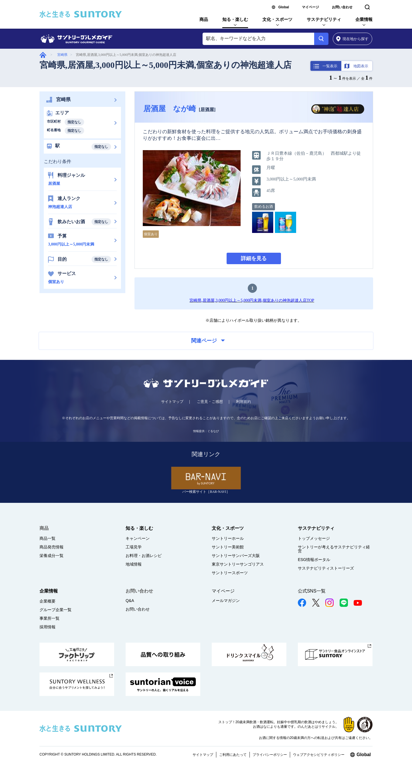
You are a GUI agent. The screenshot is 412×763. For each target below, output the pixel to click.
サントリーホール (228, 538)
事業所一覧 (49, 618)
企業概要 (47, 601)
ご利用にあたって (233, 755)
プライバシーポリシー (270, 755)
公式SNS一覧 (312, 591)
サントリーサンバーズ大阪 (236, 555)
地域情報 (134, 564)
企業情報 (364, 19)
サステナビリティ (324, 19)
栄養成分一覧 (51, 555)
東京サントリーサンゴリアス (238, 564)
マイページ (310, 7)
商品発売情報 (51, 547)
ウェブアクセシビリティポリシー (318, 755)
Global (283, 7)
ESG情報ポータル (314, 559)
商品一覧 (47, 538)
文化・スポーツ (277, 19)
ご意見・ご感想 (210, 401)
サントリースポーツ (230, 572)
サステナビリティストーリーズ (326, 568)
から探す (352, 39)
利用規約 (243, 401)
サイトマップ (172, 401)
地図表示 (360, 66)
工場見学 (134, 547)
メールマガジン (226, 600)
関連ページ (208, 341)
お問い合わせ (342, 7)
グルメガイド (42, 55)
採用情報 (47, 627)
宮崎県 (62, 55)
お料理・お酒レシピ (144, 555)
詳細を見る (254, 258)
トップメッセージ (314, 538)
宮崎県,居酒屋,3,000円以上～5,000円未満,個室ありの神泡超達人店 (165, 65)
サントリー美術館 (228, 547)
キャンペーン (138, 538)
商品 (203, 19)
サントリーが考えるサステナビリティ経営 (334, 549)
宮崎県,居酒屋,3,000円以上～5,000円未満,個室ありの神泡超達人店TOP (251, 300)
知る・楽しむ (235, 19)
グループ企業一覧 (55, 609)
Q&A (130, 600)
